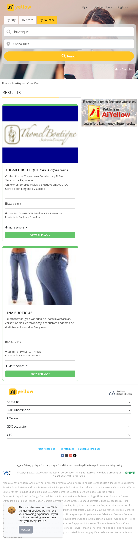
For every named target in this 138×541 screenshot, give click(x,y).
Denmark (44, 496)
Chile (37, 491)
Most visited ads (46, 448)
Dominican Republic (69, 496)
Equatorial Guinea (118, 496)
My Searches (102, 7)
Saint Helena (128, 518)
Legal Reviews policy (90, 465)
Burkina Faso (72, 487)
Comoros (64, 491)
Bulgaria (60, 487)
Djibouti (54, 496)
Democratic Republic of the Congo (21, 496)
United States (77, 532)
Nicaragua (71, 514)
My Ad (85, 7)
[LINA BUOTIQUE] (40, 276)
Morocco (129, 509)
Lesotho (127, 505)
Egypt (93, 496)
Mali (75, 509)
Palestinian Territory (112, 514)
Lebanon (118, 505)
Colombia (53, 491)
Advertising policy (112, 465)
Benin (124, 482)
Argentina (52, 482)
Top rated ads (66, 448)
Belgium (108, 482)
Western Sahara (123, 532)
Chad (31, 491)
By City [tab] (11, 20)
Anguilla (41, 482)
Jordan (96, 505)
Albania (7, 482)
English (122, 7)
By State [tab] (27, 20)
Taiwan (77, 527)
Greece (75, 500)
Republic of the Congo (73, 518)
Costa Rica (75, 491)
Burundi (84, 487)
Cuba (93, 491)
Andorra (24, 482)
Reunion (90, 518)
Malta (81, 509)
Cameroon (106, 487)
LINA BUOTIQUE (18, 313)
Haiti (125, 500)
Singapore (77, 523)
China (44, 491)
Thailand (96, 527)
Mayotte (111, 509)
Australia (79, 482)
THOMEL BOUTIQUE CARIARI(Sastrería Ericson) (40, 170)
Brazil (52, 487)
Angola (33, 482)
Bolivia (130, 482)
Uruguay (88, 532)
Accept (25, 530)
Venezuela (99, 532)
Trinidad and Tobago (112, 527)
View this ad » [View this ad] (40, 235)
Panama (128, 514)
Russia (109, 518)
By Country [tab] (47, 20)
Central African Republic (15, 491)
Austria (88, 482)
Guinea (102, 500)
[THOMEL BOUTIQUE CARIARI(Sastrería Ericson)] (40, 134)
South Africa (122, 523)
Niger (81, 514)
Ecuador (85, 496)
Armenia (62, 482)
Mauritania (90, 509)
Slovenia (110, 523)
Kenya (104, 505)
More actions (15, 227)
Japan (89, 505)
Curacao (100, 491)
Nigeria (88, 514)
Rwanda (117, 518)
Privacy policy (31, 465)
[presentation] (11, 20)
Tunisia (128, 527)
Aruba (70, 482)
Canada (117, 487)
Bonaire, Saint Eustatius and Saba (20, 487)
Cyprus (110, 491)
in (25, 83)
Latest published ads (89, 448)
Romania (100, 518)
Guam (82, 500)
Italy (70, 505)
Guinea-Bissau (114, 500)
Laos (110, 505)
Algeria (15, 482)
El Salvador (103, 496)
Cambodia (94, 487)
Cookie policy (48, 465)
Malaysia (67, 509)
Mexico (120, 509)
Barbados (98, 482)
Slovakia (101, 523)
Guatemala (92, 500)
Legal (18, 465)
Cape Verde (128, 487)
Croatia (85, 491)
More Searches (124, 69)
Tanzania (86, 527)
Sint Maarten (89, 523)
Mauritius (101, 509)
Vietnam (110, 532)
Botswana (43, 487)
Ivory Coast (79, 505)
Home (5, 83)
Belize (117, 482)
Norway (97, 514)
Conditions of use (67, 465)
